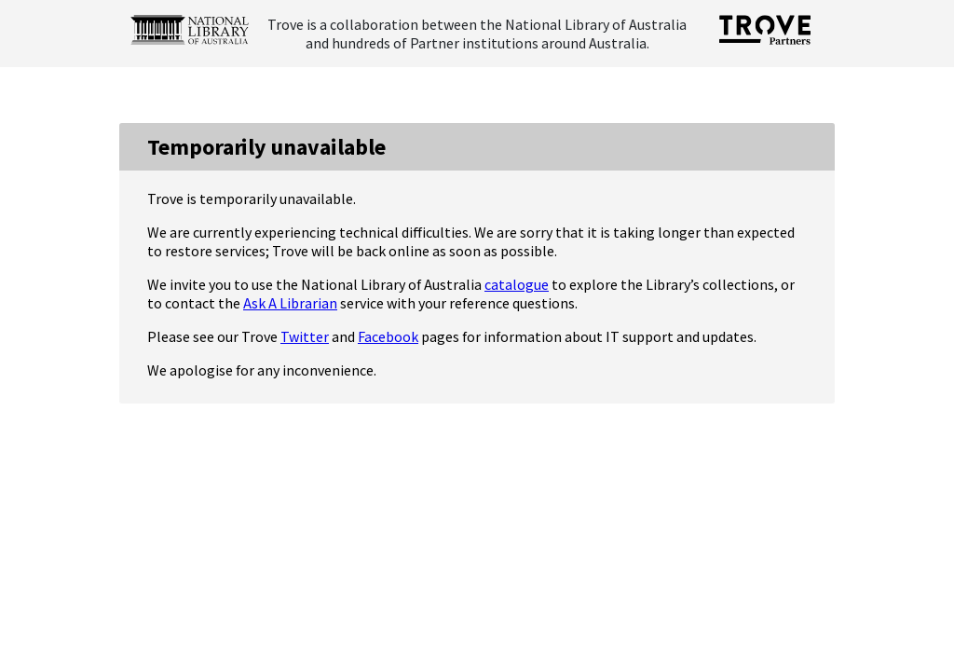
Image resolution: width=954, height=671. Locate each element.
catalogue (516, 284)
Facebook (388, 336)
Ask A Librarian (290, 303)
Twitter (304, 336)
